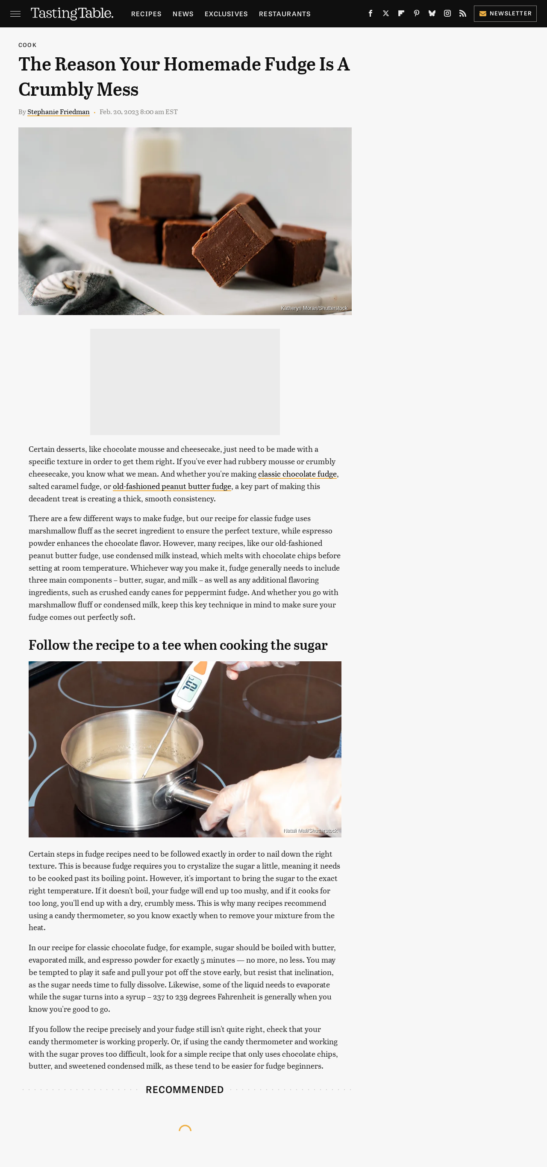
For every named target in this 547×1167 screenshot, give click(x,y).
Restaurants (285, 13)
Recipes (146, 13)
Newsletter (505, 13)
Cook (27, 44)
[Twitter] (386, 15)
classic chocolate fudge (297, 473)
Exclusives (226, 13)
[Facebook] (370, 15)
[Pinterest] (416, 15)
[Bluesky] (432, 15)
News (183, 13)
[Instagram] (447, 15)
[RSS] (463, 15)
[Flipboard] (401, 15)
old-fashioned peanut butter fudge (172, 485)
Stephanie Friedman (58, 111)
